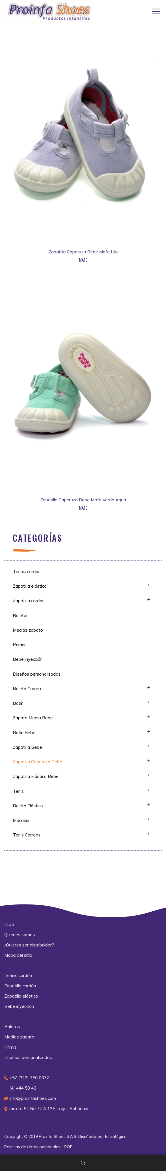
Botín (18, 703)
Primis (19, 644)
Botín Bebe (24, 732)
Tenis (18, 791)
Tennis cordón (27, 571)
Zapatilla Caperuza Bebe (37, 761)
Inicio (9, 924)
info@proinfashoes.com (30, 1098)
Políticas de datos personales (32, 1146)
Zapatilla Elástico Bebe (36, 776)
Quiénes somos (19, 934)
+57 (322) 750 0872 (26, 1077)
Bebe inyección (28, 659)
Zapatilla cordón (29, 600)
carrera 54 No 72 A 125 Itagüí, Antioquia (46, 1108)
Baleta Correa (27, 688)
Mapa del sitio (18, 955)
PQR (68, 1146)
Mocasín (21, 820)
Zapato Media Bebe (33, 717)
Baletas (21, 615)
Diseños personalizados (37, 674)
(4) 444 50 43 (20, 1088)
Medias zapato (28, 630)
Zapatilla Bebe (27, 747)
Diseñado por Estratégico (102, 1136)
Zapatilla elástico (30, 586)
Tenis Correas (27, 835)
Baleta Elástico (28, 805)
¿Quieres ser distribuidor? (29, 945)
